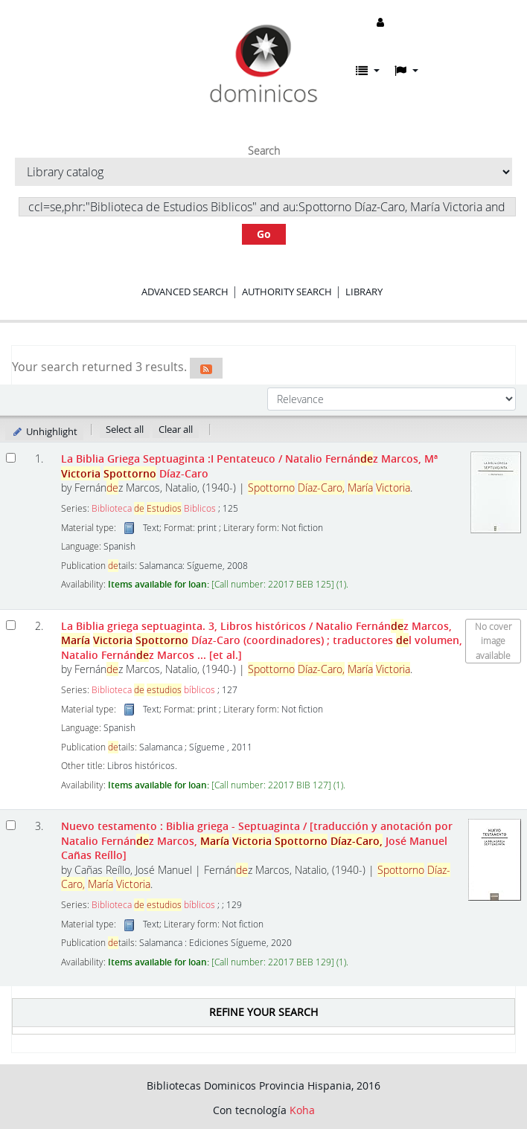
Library (364, 291)
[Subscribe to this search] (206, 368)
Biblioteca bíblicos (153, 689)
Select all (125, 429)
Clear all (176, 429)
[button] (368, 70)
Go (264, 234)
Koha (302, 1110)
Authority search (287, 291)
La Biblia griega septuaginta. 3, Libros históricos (261, 640)
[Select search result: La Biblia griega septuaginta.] (11, 625)
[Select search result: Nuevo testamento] (11, 825)
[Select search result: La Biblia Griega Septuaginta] (11, 458)
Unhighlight (44, 431)
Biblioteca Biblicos (154, 508)
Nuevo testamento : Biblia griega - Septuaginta (257, 840)
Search (264, 151)
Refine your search (263, 1012)
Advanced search (185, 291)
